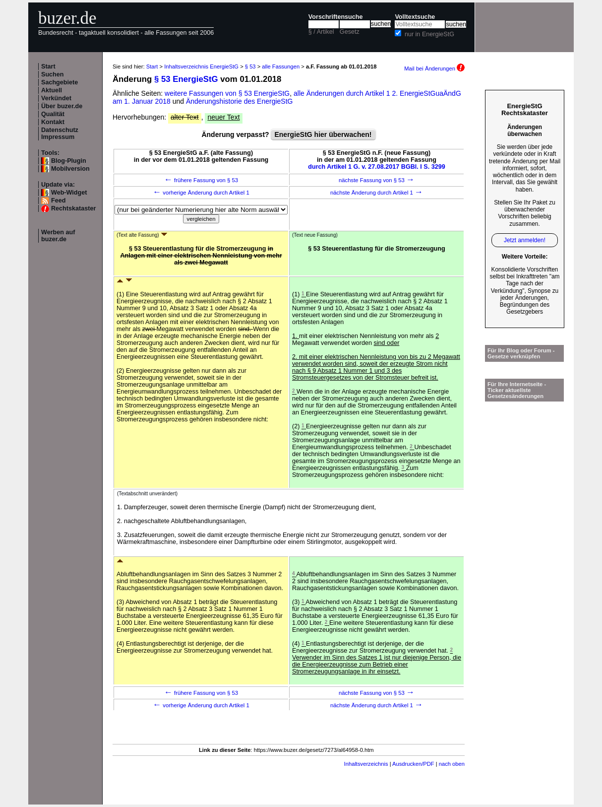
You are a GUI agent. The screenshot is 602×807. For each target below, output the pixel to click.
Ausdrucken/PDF (413, 764)
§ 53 (250, 66)
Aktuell (51, 90)
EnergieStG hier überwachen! (322, 134)
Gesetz (350, 31)
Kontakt (52, 122)
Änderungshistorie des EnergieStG (239, 101)
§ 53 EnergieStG (186, 79)
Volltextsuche (415, 16)
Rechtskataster (73, 208)
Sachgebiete (59, 82)
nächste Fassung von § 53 (377, 180)
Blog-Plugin (68, 160)
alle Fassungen (281, 66)
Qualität (52, 114)
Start (48, 66)
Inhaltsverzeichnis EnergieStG (201, 66)
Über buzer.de (61, 106)
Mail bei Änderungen (434, 68)
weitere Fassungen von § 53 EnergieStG (227, 93)
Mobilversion (70, 168)
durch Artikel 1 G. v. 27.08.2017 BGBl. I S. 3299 (376, 166)
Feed (58, 200)
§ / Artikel (321, 31)
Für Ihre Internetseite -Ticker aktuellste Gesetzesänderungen (516, 390)
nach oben (452, 764)
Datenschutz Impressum (59, 133)
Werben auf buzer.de (58, 236)
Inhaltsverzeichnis (366, 764)
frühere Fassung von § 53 (201, 180)
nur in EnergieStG (429, 34)
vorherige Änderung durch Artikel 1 (201, 193)
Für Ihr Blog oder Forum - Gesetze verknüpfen (521, 353)
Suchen (52, 74)
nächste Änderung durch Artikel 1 (376, 193)
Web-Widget (69, 192)
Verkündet (56, 98)
